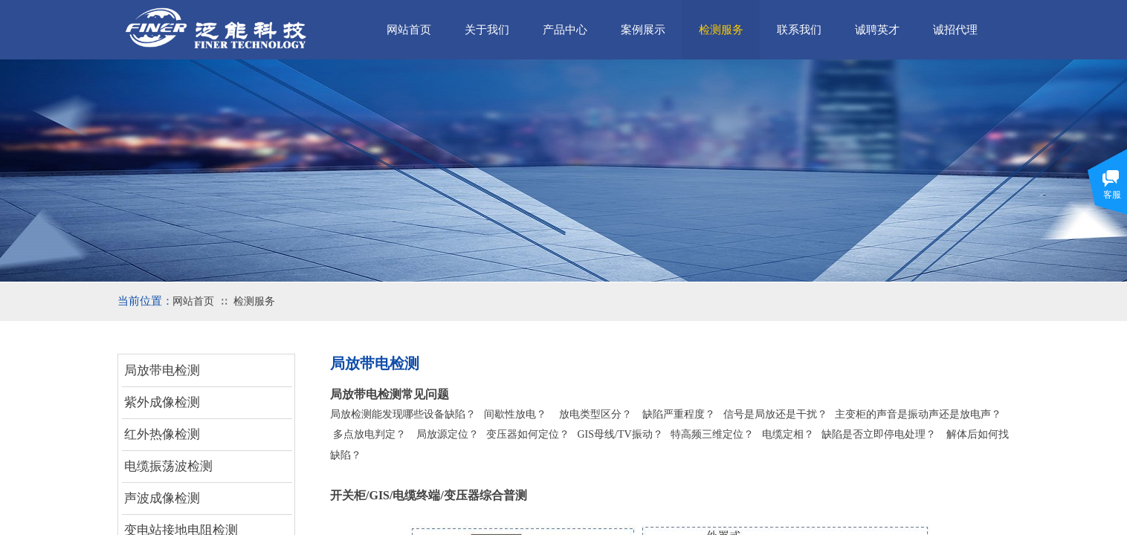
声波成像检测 (162, 498)
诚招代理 (955, 30)
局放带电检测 (162, 370)
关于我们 (487, 30)
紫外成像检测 (162, 402)
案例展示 (643, 30)
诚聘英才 (877, 30)
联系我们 (799, 30)
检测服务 (254, 301)
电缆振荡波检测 (168, 466)
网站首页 (193, 301)
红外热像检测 (162, 434)
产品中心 (565, 30)
